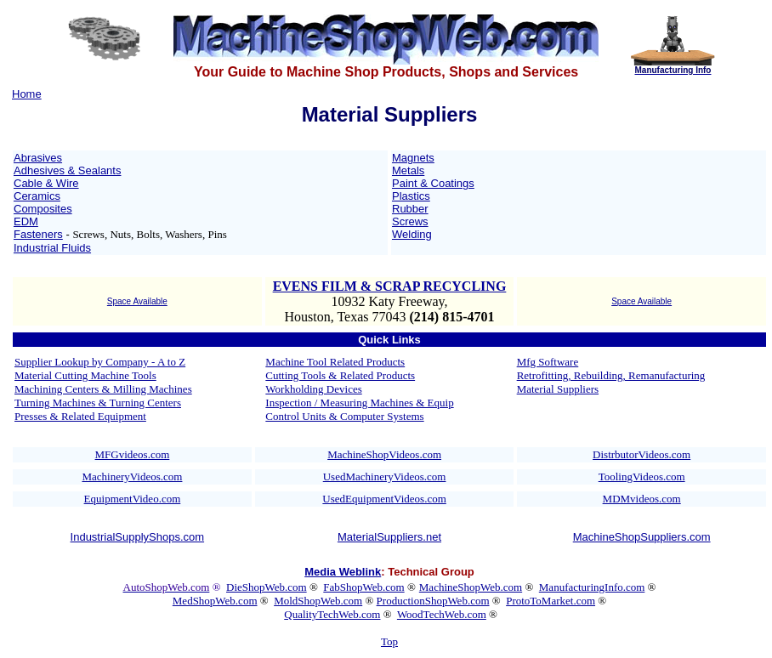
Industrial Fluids (52, 247)
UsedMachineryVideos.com (384, 476)
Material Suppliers (558, 389)
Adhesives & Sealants (67, 170)
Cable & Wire (46, 183)
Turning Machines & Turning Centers (97, 402)
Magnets (413, 157)
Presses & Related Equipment (80, 416)
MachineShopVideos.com (384, 454)
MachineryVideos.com (132, 476)
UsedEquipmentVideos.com (384, 498)
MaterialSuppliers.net (389, 536)
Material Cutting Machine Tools (85, 375)
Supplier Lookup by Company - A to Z (99, 361)
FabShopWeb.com (363, 587)
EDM (26, 221)
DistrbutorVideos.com (641, 454)
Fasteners (38, 234)
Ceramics (37, 196)
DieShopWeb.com (266, 587)
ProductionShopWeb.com (433, 600)
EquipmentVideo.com (132, 498)
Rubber (410, 208)
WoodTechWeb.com (441, 614)
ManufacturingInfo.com (592, 587)
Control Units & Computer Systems (344, 416)
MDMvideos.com (642, 498)
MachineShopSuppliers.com (642, 536)
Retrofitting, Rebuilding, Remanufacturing (611, 375)
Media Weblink (342, 571)
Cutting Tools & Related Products (340, 375)
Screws (410, 221)
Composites (43, 208)
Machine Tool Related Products (335, 361)
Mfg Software (548, 361)
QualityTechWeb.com (332, 614)
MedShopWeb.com (215, 600)
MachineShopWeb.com (470, 587)
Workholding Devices (313, 389)
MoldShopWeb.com (318, 600)
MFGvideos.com (132, 454)
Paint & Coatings (433, 183)
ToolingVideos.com (642, 476)
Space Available (137, 301)
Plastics (411, 196)
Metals (408, 170)
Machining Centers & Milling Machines (103, 389)
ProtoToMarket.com (550, 600)
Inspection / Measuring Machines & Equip (359, 402)
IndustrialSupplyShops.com (138, 536)
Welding (412, 234)
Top (389, 641)
